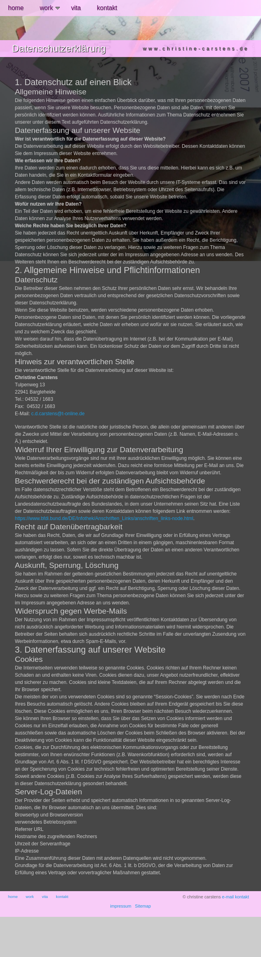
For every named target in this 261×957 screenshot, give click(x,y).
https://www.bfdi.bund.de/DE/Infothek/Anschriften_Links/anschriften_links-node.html (104, 518)
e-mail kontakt (235, 896)
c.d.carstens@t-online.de (58, 413)
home (16, 7)
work (50, 7)
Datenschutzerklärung (59, 48)
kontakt (107, 7)
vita (76, 7)
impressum (120, 906)
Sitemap (143, 906)
